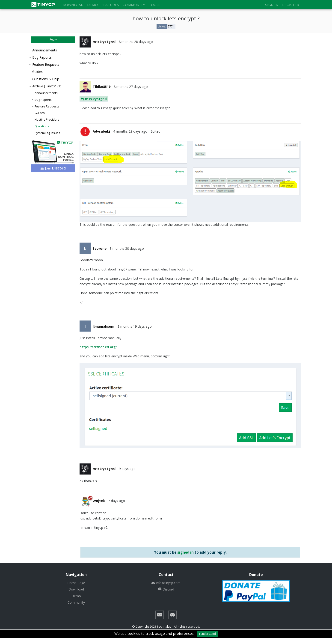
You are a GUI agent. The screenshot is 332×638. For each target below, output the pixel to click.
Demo (92, 4)
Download (73, 4)
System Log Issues (47, 133)
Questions (42, 126)
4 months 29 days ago (130, 131)
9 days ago (127, 468)
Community (134, 4)
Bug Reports (42, 57)
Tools (154, 4)
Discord (166, 589)
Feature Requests (45, 64)
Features (110, 4)
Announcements (44, 50)
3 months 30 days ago (127, 248)
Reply (53, 40)
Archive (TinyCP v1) (46, 86)
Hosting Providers (47, 119)
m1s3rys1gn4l (96, 99)
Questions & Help (45, 79)
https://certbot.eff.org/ (98, 347)
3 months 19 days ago (135, 326)
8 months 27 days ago (131, 86)
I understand (207, 634)
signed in (185, 552)
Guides (37, 71)
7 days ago (116, 501)
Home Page (76, 583)
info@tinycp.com (166, 583)
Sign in (272, 4)
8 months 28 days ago (136, 41)
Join (53, 168)
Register (290, 4)
